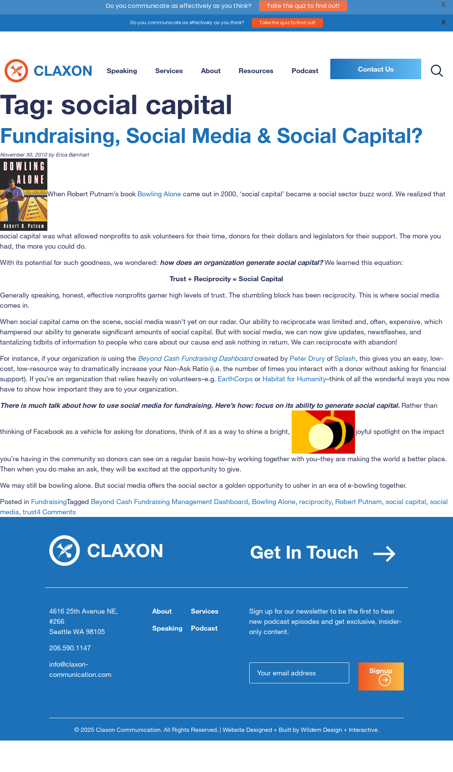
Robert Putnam (358, 501)
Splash (345, 358)
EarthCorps (235, 378)
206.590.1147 (70, 648)
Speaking (122, 70)
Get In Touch (323, 551)
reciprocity (315, 501)
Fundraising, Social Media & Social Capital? (211, 135)
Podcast (305, 70)
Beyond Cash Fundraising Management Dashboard (169, 501)
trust (30, 511)
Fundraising (49, 501)
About (210, 70)
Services (169, 70)
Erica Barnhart (72, 154)
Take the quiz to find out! (287, 16)
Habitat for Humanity (294, 378)
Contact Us (376, 69)
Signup (380, 676)
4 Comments (56, 511)
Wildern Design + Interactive (339, 729)
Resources (256, 70)
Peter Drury (307, 358)
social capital (406, 501)
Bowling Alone (159, 193)
